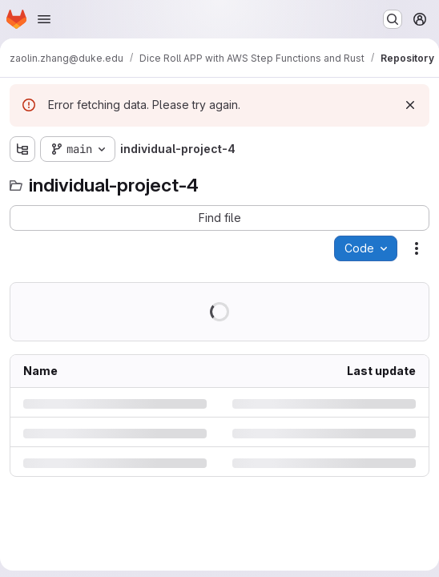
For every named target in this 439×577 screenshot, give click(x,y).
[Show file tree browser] (22, 149)
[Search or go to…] (392, 19)
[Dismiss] (410, 105)
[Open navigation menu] (44, 19)
